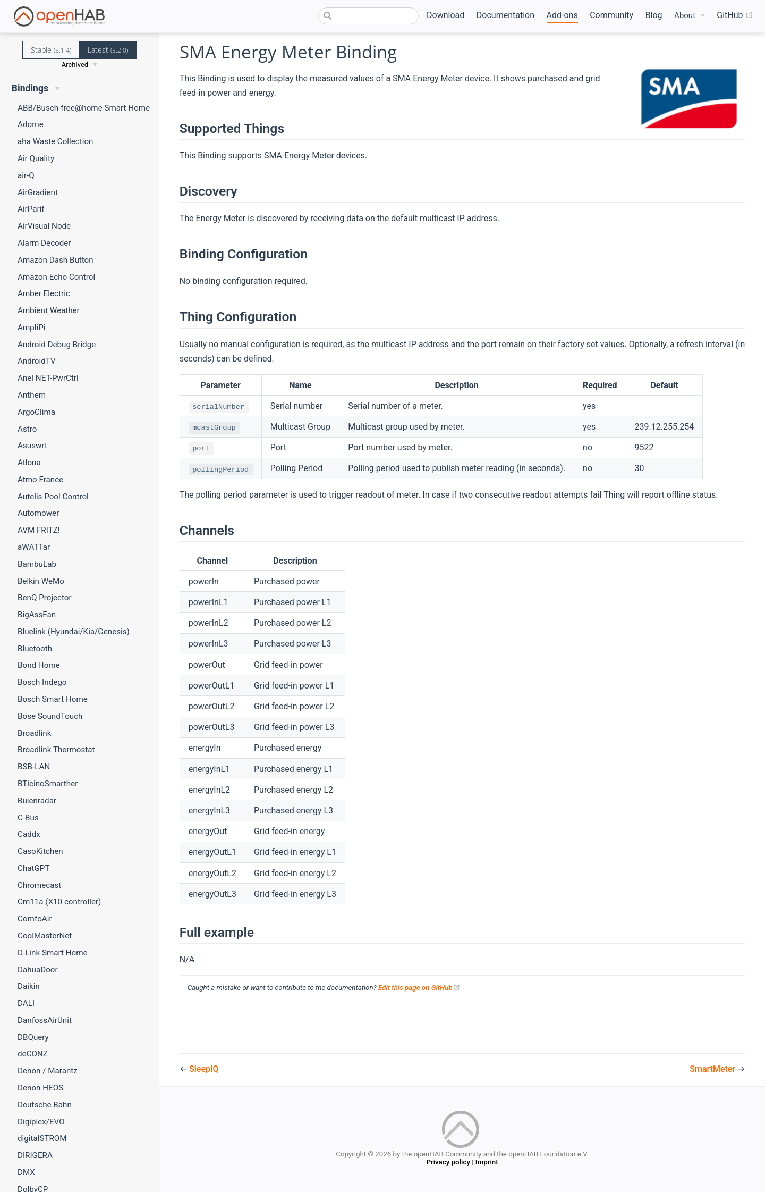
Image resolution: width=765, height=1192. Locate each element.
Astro (27, 429)
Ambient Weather (49, 310)
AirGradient (38, 192)
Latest (108, 50)
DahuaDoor (38, 970)
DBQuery (33, 1037)
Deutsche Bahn (45, 1105)
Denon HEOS (40, 1088)
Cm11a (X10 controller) (59, 901)
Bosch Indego (42, 682)
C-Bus (28, 817)
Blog (653, 15)
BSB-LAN (34, 766)
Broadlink (34, 733)
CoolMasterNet (45, 936)
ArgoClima (36, 412)
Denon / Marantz (48, 1071)
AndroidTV (37, 361)
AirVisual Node (44, 226)
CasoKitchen (40, 851)
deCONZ (33, 1054)
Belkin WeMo (41, 581)
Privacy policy (448, 1163)
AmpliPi (31, 327)
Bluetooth (35, 648)
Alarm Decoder (44, 243)
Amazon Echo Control (56, 277)
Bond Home (39, 665)
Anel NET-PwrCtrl (48, 378)
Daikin (29, 986)
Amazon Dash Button (56, 260)
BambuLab (37, 564)
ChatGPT (33, 868)
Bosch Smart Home (53, 699)
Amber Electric (44, 293)
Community (611, 15)
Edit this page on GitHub (419, 988)
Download (445, 15)
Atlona (29, 462)
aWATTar (34, 547)
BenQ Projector (45, 597)
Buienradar (37, 800)
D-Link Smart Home (53, 953)
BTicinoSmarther (48, 783)
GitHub (735, 15)
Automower (38, 513)
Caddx (29, 834)
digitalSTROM (42, 1138)
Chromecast (39, 885)
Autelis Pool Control (53, 496)
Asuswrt (32, 445)
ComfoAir (35, 919)
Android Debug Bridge (57, 344)
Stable (51, 50)
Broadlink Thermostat (56, 749)
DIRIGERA (35, 1155)
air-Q (26, 175)
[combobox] (368, 15)
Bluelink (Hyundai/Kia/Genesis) (74, 631)
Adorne (31, 124)
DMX (26, 1172)
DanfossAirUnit (45, 1020)
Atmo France (40, 479)
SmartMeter (713, 1069)
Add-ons (562, 15)
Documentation (505, 15)
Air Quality (36, 158)
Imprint (486, 1163)
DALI (26, 1003)
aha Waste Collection (55, 141)
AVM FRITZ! (39, 530)
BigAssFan (37, 614)
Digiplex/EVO (41, 1122)
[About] (689, 15)
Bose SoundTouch (50, 716)
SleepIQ (203, 1069)
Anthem (32, 395)
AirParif (31, 209)
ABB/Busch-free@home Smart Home (84, 108)
